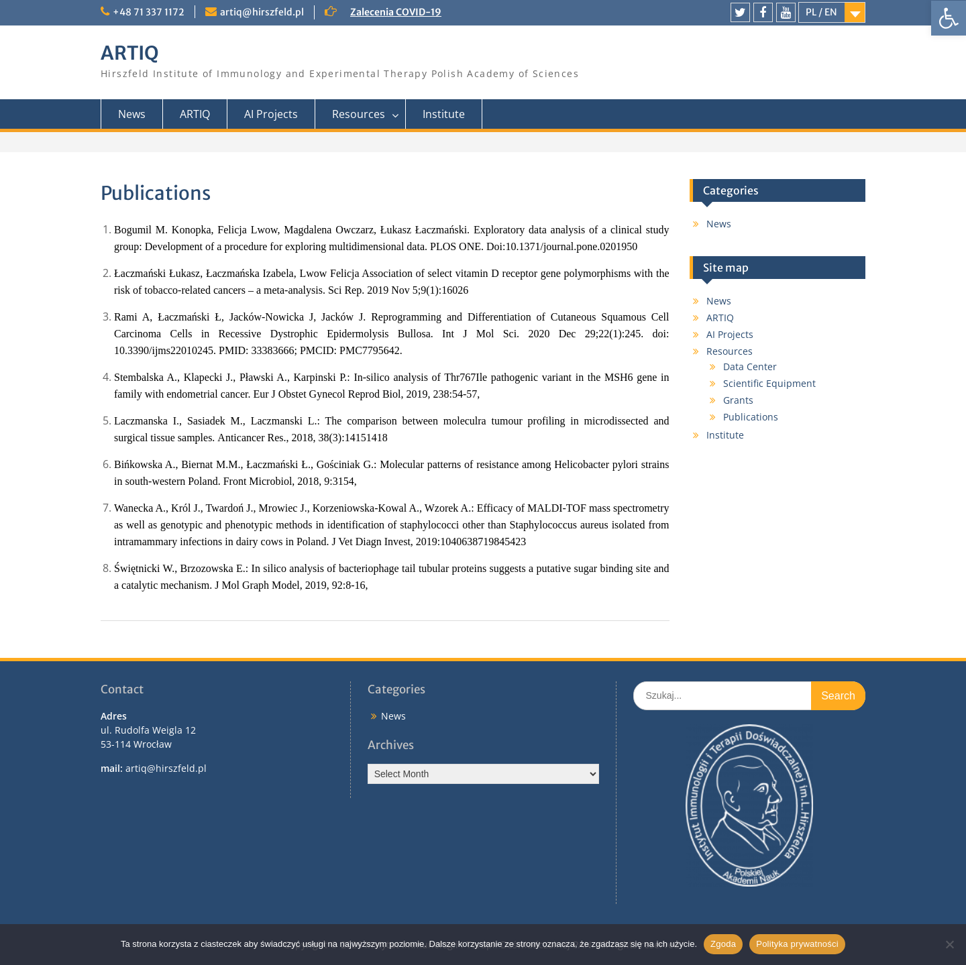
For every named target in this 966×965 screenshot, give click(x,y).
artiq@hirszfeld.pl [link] (262, 12)
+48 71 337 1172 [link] (148, 12)
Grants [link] (738, 400)
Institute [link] (444, 114)
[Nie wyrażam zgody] (949, 944)
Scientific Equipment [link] (769, 383)
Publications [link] (750, 416)
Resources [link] (358, 114)
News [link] (132, 114)
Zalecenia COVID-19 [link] (395, 12)
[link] (948, 18)
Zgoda (723, 944)
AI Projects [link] (271, 114)
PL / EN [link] (821, 12)
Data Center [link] (750, 366)
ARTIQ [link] (130, 53)
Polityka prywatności (797, 944)
